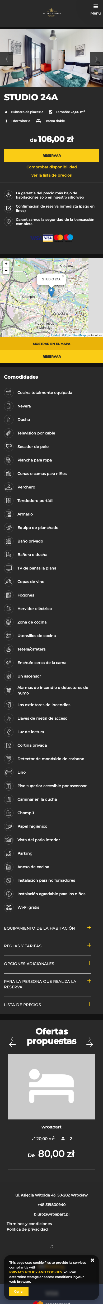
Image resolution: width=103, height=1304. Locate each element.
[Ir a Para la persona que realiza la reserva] (47, 985)
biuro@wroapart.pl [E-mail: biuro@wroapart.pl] (51, 1214)
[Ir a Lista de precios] (47, 1005)
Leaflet (55, 335)
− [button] (6, 271)
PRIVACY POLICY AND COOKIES (35, 1272)
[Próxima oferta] (89, 1042)
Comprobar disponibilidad (51, 167)
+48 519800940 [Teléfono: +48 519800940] (51, 1204)
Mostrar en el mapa (51, 344)
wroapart (51, 1127)
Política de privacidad (27, 1229)
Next (96, 59)
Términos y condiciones (29, 1223)
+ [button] (6, 264)
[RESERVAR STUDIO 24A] (51, 155)
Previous (6, 59)
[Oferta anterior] (12, 1042)
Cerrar (19, 1291)
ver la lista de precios (51, 175)
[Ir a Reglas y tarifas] (47, 947)
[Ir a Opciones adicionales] (47, 964)
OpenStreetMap (75, 335)
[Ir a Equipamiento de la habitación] (47, 929)
